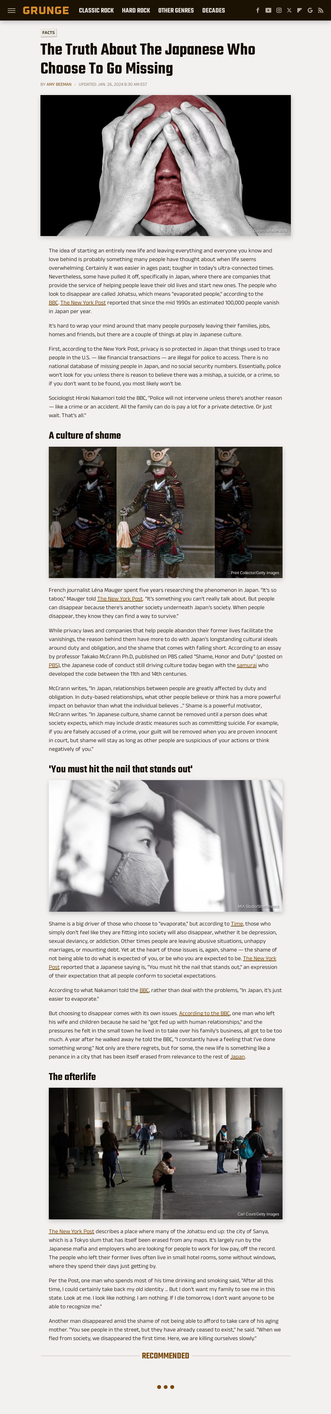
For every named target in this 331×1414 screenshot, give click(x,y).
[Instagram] (279, 10)
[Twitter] (289, 10)
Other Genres (176, 10)
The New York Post (83, 302)
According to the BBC (204, 1013)
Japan (238, 1056)
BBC (53, 302)
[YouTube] (268, 10)
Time (237, 923)
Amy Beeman (59, 84)
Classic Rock (96, 10)
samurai (247, 665)
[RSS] (320, 10)
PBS (53, 665)
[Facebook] (257, 10)
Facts (48, 32)
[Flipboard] (299, 10)
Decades (213, 10)
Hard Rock (136, 10)
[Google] (310, 10)
